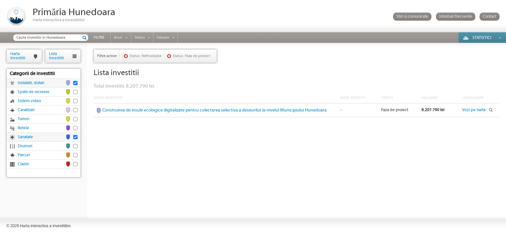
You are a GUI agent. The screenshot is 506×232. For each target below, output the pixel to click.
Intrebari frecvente (455, 16)
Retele (23, 128)
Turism (23, 119)
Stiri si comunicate (412, 16)
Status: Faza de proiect (191, 56)
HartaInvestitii (17, 56)
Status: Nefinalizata (145, 56)
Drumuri (25, 146)
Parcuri (24, 155)
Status (140, 37)
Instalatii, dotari (31, 83)
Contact (489, 16)
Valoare (163, 37)
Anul (118, 37)
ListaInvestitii (56, 56)
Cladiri (23, 164)
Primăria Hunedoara (74, 12)
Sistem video (29, 101)
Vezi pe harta (473, 110)
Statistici (481, 37)
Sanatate (25, 137)
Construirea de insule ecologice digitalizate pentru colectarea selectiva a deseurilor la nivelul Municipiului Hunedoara (214, 110)
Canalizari (26, 110)
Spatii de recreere (33, 92)
